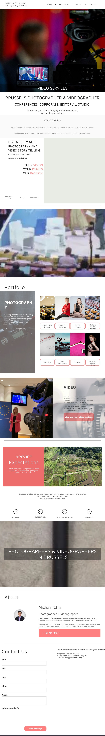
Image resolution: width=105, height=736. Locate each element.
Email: (4, 668)
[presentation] (18, 720)
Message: (5, 694)
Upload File (6, 711)
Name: (4, 659)
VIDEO (70, 387)
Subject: (4, 686)
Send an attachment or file (10, 708)
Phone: (4, 677)
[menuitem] (50, 4)
